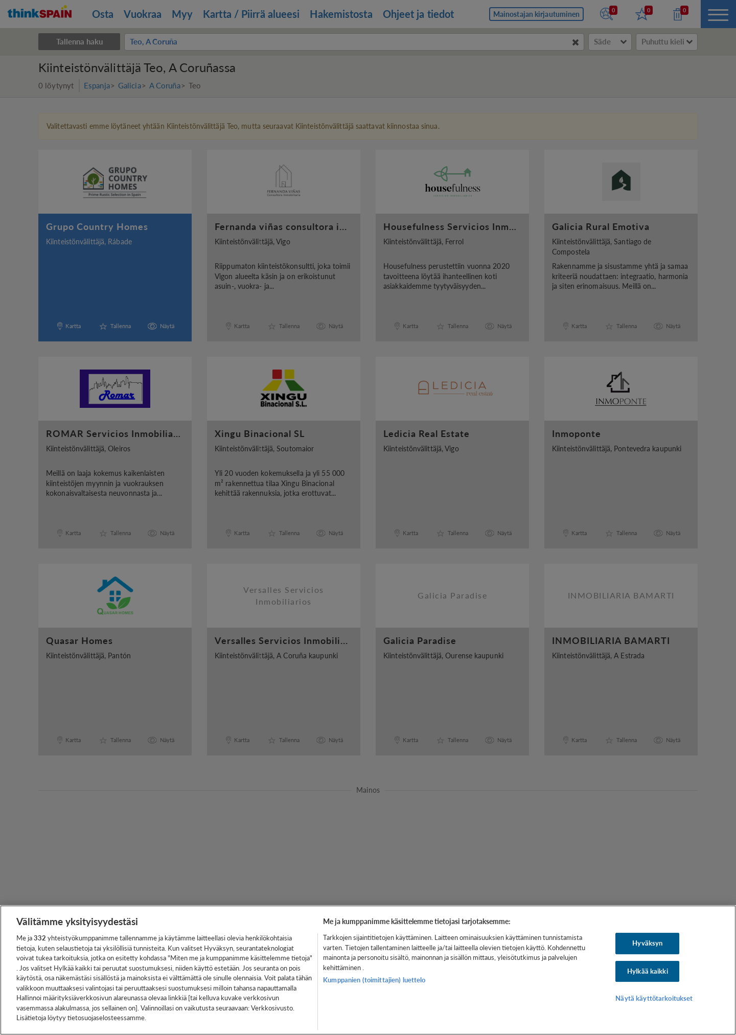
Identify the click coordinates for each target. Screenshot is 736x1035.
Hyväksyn (647, 943)
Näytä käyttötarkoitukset (654, 999)
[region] (368, 970)
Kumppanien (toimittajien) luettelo (374, 980)
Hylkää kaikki (647, 971)
